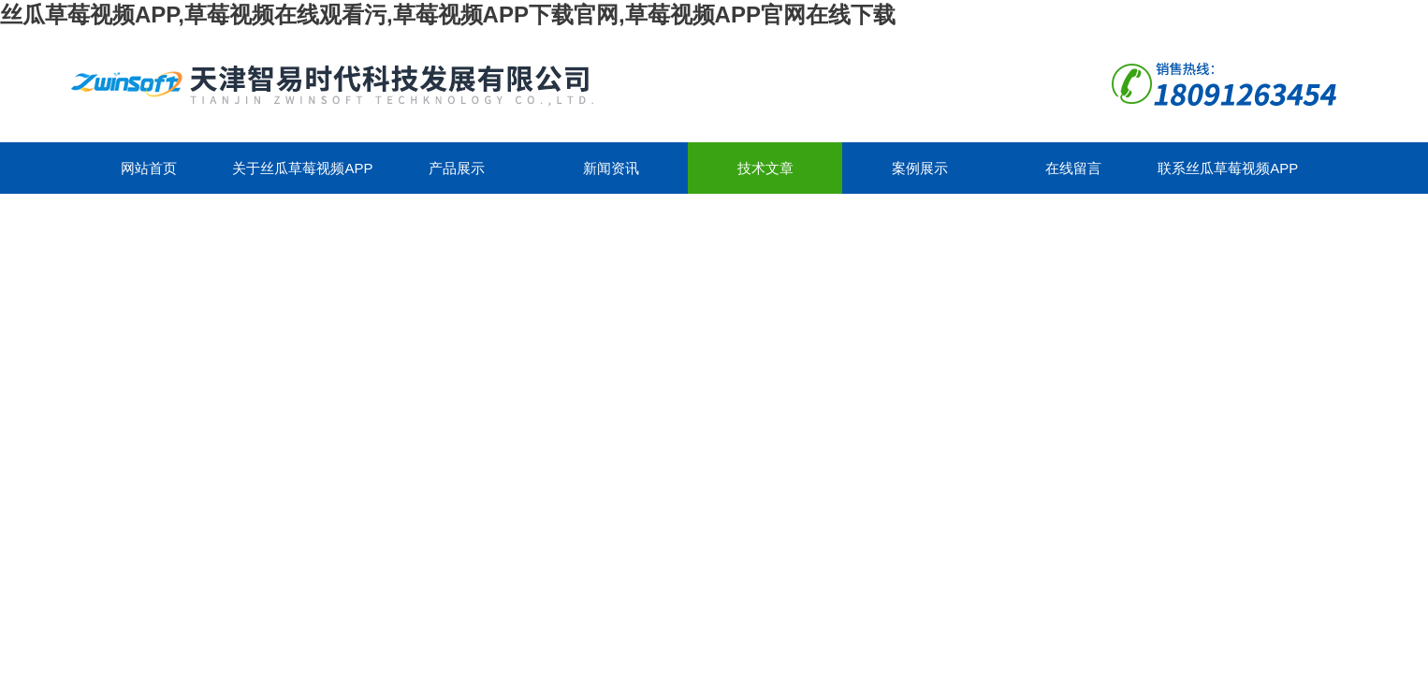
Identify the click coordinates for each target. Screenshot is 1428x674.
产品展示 (457, 168)
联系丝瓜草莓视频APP (1228, 168)
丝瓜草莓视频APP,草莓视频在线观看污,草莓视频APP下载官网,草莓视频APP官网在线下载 (448, 14)
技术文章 (765, 168)
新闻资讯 (611, 168)
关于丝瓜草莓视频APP (302, 168)
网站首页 (149, 168)
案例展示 (920, 168)
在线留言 (1073, 168)
